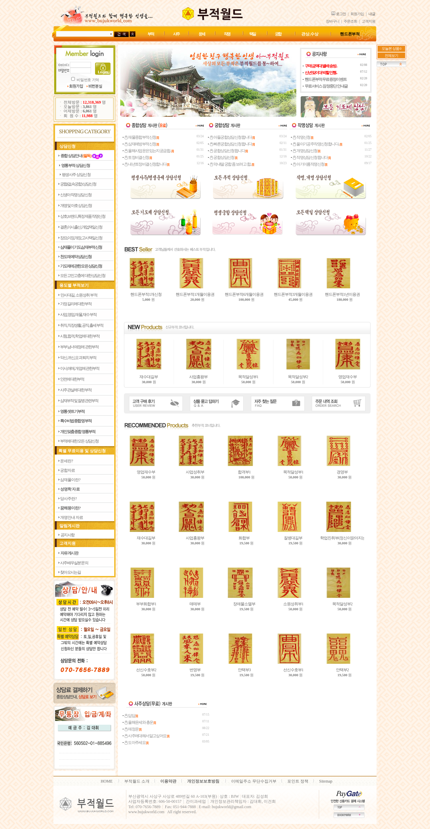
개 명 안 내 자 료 (71, 517)
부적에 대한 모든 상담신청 (79, 441)
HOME (107, 781)
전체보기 (391, 56)
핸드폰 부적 (350, 34)
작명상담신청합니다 (310, 157)
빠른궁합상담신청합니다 (231, 144)
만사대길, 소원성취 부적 (78, 295)
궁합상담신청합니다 (227, 150)
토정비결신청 (137, 157)
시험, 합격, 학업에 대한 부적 (79, 336)
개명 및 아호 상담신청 (76, 205)
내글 (372, 14)
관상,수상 (309, 34)
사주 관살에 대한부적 (75, 390)
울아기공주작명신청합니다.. (316, 144)
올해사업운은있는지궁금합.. (148, 150)
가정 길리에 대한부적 (75, 303)
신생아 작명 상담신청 (75, 194)
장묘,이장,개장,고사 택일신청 (81, 238)
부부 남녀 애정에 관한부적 (79, 347)
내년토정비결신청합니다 (146, 164)
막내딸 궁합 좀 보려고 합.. (231, 164)
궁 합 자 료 (67, 470)
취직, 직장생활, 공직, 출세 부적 (81, 325)
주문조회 (350, 21)
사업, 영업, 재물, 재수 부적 (78, 314)
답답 (130, 715)
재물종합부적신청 (141, 137)
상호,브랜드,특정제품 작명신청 (82, 216)
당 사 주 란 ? (68, 498)
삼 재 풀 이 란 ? (70, 479)
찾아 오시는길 (70, 572)
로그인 (341, 14)
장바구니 (332, 21)
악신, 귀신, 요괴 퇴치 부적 (78, 357)
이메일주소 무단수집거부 (253, 781)
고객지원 (368, 21)
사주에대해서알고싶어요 (146, 735)
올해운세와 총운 (139, 722)
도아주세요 (135, 742)
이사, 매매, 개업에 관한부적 (79, 368)
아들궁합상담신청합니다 (231, 137)
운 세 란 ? (66, 461)
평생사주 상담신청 (76, 174)
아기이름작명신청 (309, 164)
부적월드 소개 (136, 781)
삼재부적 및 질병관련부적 (79, 400)
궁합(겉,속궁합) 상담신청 (78, 184)
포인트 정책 (297, 781)
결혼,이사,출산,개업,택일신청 (81, 227)
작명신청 (302, 137)
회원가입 (357, 14)
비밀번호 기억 (88, 80)
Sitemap (325, 781)
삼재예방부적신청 (141, 144)
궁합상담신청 (222, 157)
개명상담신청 (305, 150)
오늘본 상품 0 (391, 48)
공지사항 (67, 535)
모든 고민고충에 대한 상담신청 (82, 275)
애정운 (132, 729)
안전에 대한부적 (72, 379)
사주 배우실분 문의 (74, 563)
